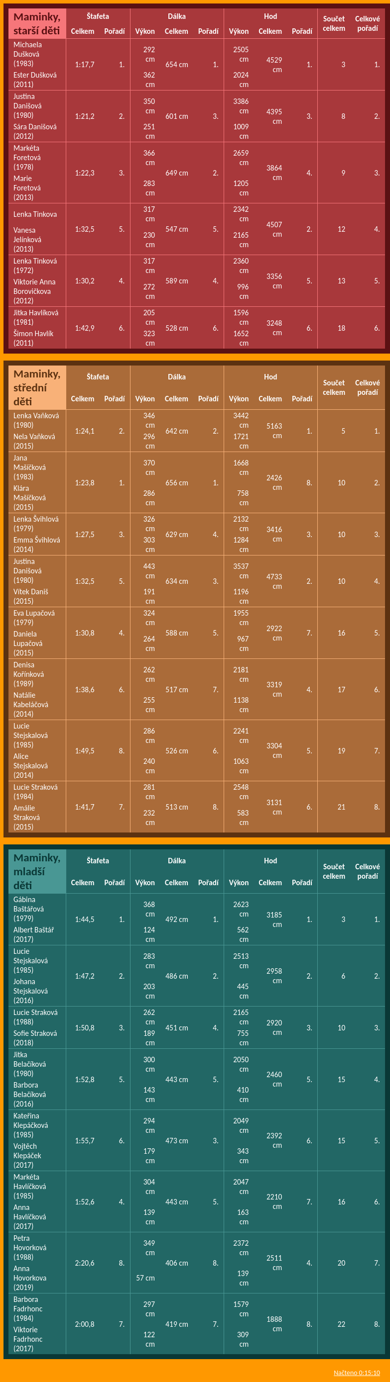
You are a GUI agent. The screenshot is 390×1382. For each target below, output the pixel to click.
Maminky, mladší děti (37, 871)
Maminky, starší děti (37, 23)
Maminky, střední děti (37, 387)
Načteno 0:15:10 (357, 1373)
